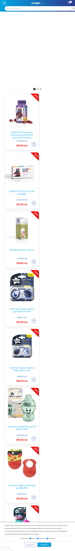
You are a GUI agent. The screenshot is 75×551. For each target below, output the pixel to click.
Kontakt (57, 476)
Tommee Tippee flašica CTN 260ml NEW (55, 242)
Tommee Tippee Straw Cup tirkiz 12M (54, 298)
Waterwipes (58, 488)
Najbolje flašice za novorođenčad (22, 366)
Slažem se (44, 545)
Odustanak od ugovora (46, 492)
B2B (55, 491)
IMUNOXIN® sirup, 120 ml (20, 185)
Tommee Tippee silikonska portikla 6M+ (20, 298)
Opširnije (65, 373)
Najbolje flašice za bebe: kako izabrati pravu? (28, 407)
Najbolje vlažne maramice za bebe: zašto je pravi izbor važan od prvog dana (37, 449)
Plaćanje (45, 488)
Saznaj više (30, 545)
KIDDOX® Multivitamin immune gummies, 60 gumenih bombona (20, 132)
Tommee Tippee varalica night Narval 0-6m (54, 186)
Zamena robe (45, 501)
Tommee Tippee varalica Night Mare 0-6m (20, 242)
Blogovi (56, 479)
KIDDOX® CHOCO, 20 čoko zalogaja (55, 130)
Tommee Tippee (57, 483)
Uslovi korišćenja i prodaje (46, 482)
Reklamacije (46, 497)
